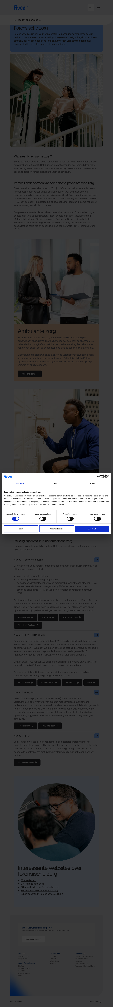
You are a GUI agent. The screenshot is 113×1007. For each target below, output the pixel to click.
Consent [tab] (20, 483)
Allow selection (56, 529)
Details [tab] (56, 483)
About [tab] (93, 483)
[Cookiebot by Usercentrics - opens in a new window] (98, 476)
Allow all (92, 529)
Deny (21, 529)
